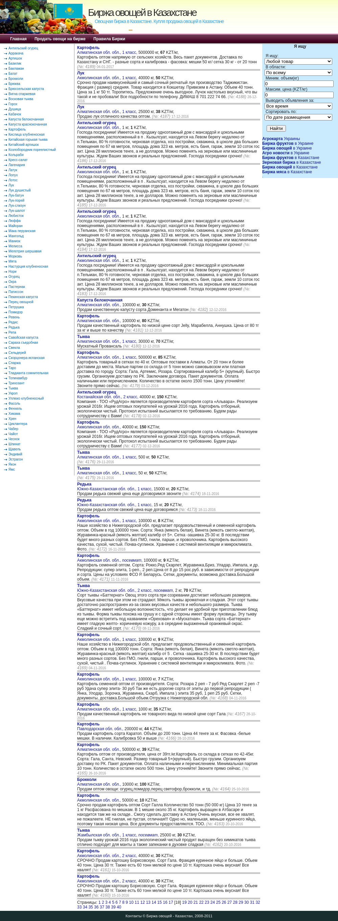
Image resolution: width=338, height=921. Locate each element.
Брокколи (15, 79)
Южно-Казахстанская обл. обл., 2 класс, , (125, 588)
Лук (11, 185)
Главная (18, 39)
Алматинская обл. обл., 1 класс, (107, 50)
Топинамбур (17, 378)
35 (90, 907)
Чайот (13, 434)
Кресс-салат (18, 160)
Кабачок (14, 114)
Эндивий (15, 454)
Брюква (14, 84)
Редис (13, 322)
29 (241, 902)
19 (184, 902)
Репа (12, 332)
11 (137, 902)
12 (142, 902)
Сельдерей (17, 353)
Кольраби (16, 155)
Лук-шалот (16, 210)
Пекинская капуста (23, 297)
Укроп (13, 393)
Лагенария (16, 165)
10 (131, 902)
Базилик (14, 63)
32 (257, 902)
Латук (12, 170)
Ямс (11, 469)
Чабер (13, 429)
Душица (14, 109)
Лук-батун (16, 195)
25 (218, 902)
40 (119, 907)
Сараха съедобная (23, 342)
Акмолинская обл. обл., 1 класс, (107, 75)
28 (235, 902)
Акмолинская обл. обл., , (109, 558)
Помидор (15, 312)
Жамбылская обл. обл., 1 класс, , (118, 832)
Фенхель (15, 408)
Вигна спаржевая (22, 94)
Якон (12, 464)
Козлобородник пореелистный (32, 150)
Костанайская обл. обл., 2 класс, (108, 394)
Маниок (14, 241)
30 (246, 902)
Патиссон (15, 292)
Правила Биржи (109, 39)
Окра (12, 282)
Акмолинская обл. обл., (99, 125)
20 (190, 902)
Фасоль (14, 403)
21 (196, 902)
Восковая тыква (20, 99)
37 (102, 907)
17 (170, 902)
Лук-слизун (17, 205)
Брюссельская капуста (26, 89)
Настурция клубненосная (28, 266)
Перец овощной (20, 302)
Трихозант (16, 383)
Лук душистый (19, 190)
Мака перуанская (22, 231)
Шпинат (14, 444)
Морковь (15, 256)
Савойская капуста (23, 337)
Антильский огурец (23, 48)
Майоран (15, 226)
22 (201, 902)
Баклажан (16, 68)
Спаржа (14, 363)
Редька (14, 327)
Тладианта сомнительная (28, 373)
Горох (12, 104)
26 (224, 902)
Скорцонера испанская (26, 358)
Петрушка (16, 307)
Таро (12, 368)
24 (212, 902)
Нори (12, 271)
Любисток (16, 216)
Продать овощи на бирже (60, 39)
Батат (12, 73)
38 (108, 907)
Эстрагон (15, 459)
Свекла (14, 348)
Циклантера (17, 424)
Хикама (14, 413)
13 (148, 902)
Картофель (17, 129)
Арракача (15, 53)
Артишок (15, 58)
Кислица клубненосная (26, 134)
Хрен (12, 419)
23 (207, 902)
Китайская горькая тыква (27, 139)
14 (154, 902)
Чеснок (14, 439)
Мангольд (16, 236)
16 (165, 902)
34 (85, 907)
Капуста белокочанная (26, 119)
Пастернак (16, 287)
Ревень (14, 317)
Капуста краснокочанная (27, 124)
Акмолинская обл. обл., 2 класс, (107, 853)
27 (229, 902)
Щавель (14, 449)
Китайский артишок (23, 145)
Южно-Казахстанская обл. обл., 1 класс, (115, 486)
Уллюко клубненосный (26, 398)
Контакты (134, 916)
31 (252, 902)
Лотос (13, 180)
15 (159, 902)
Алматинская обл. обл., (99, 302)
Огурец (14, 276)
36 (96, 907)
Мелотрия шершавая (25, 251)
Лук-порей (16, 200)
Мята (12, 261)
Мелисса (15, 246)
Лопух (13, 175)
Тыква (13, 388)
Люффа (14, 221)
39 (113, 907)
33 (79, 907)
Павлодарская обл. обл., (101, 726)
